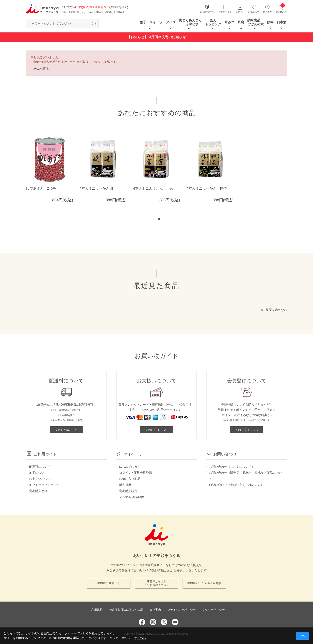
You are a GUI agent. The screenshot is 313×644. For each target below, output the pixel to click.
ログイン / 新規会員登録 (135, 472)
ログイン (240, 12)
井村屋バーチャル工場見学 (204, 583)
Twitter (164, 622)
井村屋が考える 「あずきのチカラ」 (156, 583)
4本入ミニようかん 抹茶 (206, 188)
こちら (141, 638)
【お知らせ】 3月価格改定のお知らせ (156, 37)
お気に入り (253, 12)
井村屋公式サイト (108, 583)
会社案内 (155, 609)
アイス (171, 22)
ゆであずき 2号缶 (41, 188)
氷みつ (229, 22)
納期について (38, 472)
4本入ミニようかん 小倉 (153, 188)
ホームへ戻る (40, 68)
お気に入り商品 (129, 478)
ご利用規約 (95, 609)
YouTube (175, 622)
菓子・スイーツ (151, 22)
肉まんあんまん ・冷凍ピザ (190, 22)
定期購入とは (38, 491)
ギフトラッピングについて (47, 485)
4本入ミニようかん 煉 (97, 188)
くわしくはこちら (66, 429)
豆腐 (241, 22)
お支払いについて (41, 478)
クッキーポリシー (213, 609)
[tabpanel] (159, 165)
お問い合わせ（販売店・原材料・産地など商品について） (245, 475)
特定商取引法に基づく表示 (126, 609)
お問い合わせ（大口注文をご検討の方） (236, 485)
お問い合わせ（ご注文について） (232, 466)
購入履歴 (267, 12)
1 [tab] (159, 219)
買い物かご (281, 8)
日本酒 (281, 22)
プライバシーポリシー (181, 609)
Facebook (142, 622)
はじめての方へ (207, 12)
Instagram (153, 622)
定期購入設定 (128, 491)
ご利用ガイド (225, 12)
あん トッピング (213, 22)
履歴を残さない (276, 310)
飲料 (270, 22)
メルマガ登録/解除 (131, 497)
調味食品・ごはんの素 (255, 22)
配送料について (39, 466)
